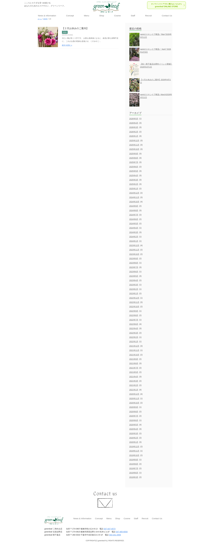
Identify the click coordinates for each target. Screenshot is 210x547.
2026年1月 (133, 136)
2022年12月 (134, 298)
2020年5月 (133, 425)
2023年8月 (133, 263)
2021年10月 (134, 355)
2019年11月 (134, 451)
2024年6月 (133, 219)
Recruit (148, 15)
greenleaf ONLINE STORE (166, 5)
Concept (70, 15)
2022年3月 (133, 333)
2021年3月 (133, 381)
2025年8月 (133, 158)
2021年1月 (133, 390)
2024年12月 (134, 193)
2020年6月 (133, 420)
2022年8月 (133, 315)
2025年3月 (133, 180)
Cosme (117, 15)
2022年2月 (133, 337)
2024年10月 (134, 202)
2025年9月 (133, 154)
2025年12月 (134, 140)
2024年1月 (133, 241)
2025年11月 (134, 145)
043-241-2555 (115, 535)
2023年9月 (133, 258)
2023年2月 (133, 289)
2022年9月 (133, 311)
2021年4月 (133, 377)
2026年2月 (133, 132)
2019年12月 (134, 446)
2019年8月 (133, 464)
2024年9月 (133, 206)
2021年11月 (134, 350)
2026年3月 (133, 127)
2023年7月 (133, 267)
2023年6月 (133, 272)
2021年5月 (133, 372)
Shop (101, 15)
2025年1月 (133, 189)
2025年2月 (133, 184)
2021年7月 (133, 368)
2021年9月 (133, 359)
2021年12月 (134, 346)
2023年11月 (134, 250)
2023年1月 (133, 293)
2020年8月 (133, 412)
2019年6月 (133, 473)
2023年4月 (133, 280)
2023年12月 (134, 245)
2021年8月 (133, 363)
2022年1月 (133, 341)
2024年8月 (133, 210)
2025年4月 (133, 175)
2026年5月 (133, 119)
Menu (86, 15)
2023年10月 (134, 254)
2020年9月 (133, 407)
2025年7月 (133, 162)
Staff (133, 15)
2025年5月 (133, 171)
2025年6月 (133, 167)
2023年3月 (133, 285)
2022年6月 (133, 324)
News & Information (47, 15)
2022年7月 (133, 320)
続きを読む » (67, 45)
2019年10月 (134, 455)
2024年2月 (133, 237)
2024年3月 (133, 232)
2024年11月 (134, 197)
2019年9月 (133, 460)
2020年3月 (133, 433)
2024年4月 (133, 228)
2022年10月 (134, 306)
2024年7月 (133, 215)
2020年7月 (133, 416)
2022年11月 (134, 302)
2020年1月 (133, 442)
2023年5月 (133, 276)
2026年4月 (133, 123)
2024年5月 (133, 223)
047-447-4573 (109, 529)
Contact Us (167, 15)
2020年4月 (133, 429)
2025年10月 (134, 149)
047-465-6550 (122, 532)
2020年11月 (134, 398)
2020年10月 (134, 403)
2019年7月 (133, 468)
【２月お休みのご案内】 (75, 28)
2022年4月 (133, 328)
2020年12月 (134, 394)
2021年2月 (133, 385)
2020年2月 (133, 438)
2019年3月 (133, 477)
